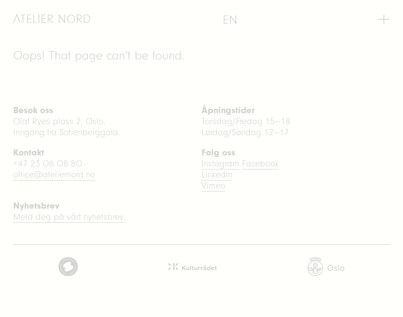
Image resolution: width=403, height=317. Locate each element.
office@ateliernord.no (54, 175)
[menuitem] (230, 19)
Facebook (260, 163)
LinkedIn (217, 175)
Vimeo (213, 186)
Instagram (220, 163)
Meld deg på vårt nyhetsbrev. (69, 217)
